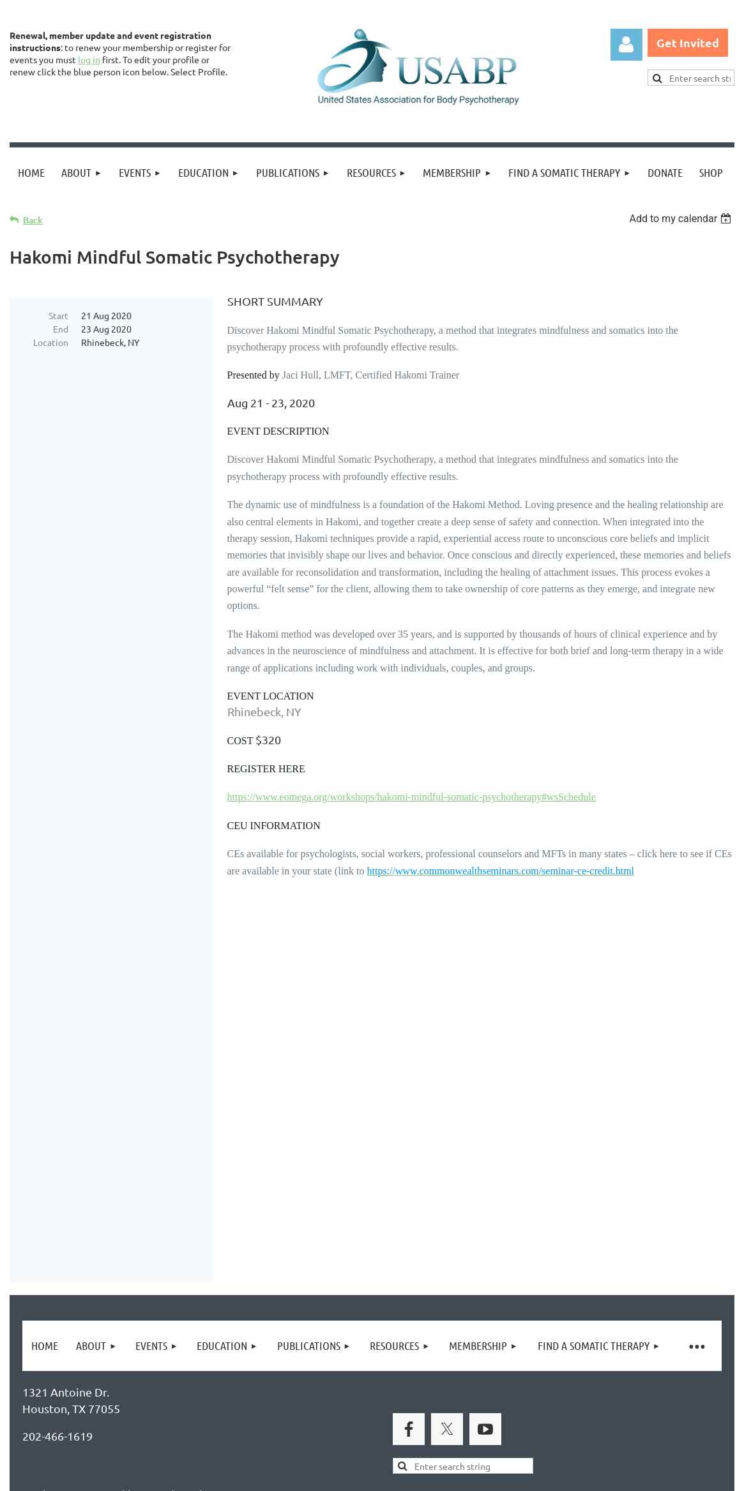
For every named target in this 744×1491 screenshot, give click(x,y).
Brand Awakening (188, 1231)
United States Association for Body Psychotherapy (224, 1259)
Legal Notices (141, 1419)
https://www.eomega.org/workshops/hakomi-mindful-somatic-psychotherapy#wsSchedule (411, 796)
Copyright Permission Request (266, 1419)
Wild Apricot (582, 1475)
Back (33, 220)
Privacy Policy (57, 1419)
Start (58, 315)
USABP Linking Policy (414, 1419)
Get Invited (688, 42)
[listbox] (681, 219)
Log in (626, 45)
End (60, 328)
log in (89, 59)
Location (50, 342)
